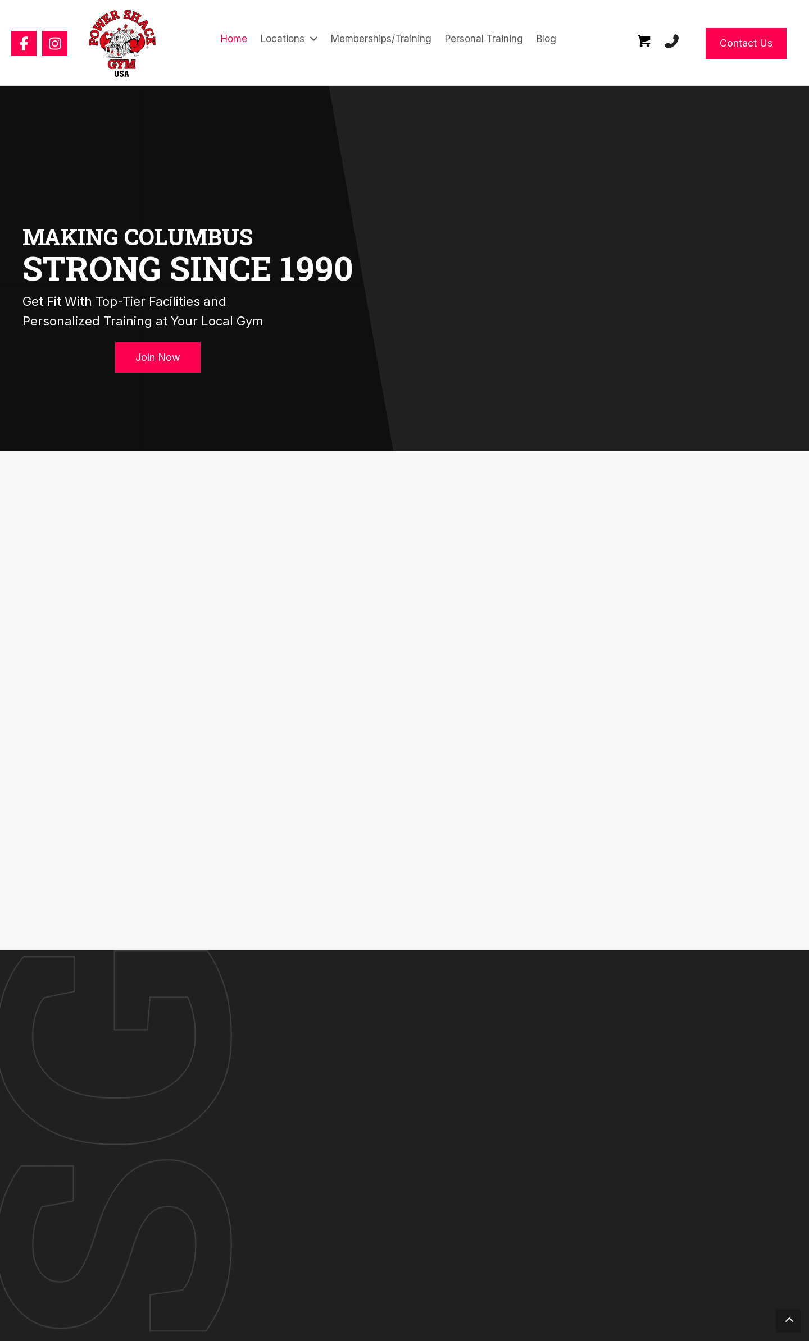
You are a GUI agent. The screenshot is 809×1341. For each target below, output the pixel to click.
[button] (24, 43)
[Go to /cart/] (645, 43)
